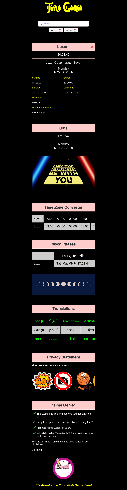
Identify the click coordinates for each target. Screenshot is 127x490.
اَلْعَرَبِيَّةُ (53, 321)
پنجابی (53, 338)
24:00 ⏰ (71, 30)
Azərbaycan (70, 321)
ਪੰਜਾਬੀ (39, 338)
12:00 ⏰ (56, 30)
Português (91, 338)
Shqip (39, 321)
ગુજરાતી (53, 330)
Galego (39, 330)
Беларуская (91, 321)
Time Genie (63, 8)
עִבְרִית (70, 330)
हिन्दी (91, 330)
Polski (70, 338)
